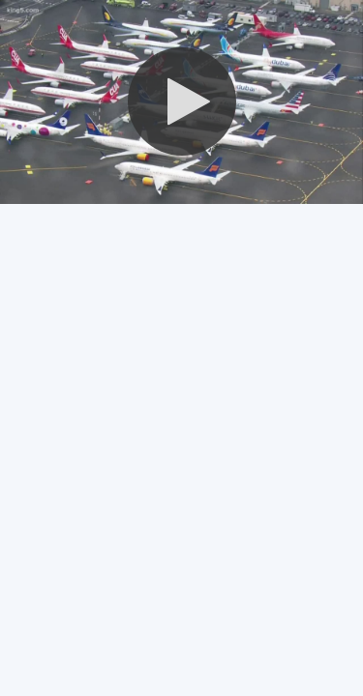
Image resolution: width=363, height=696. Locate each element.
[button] (182, 101)
